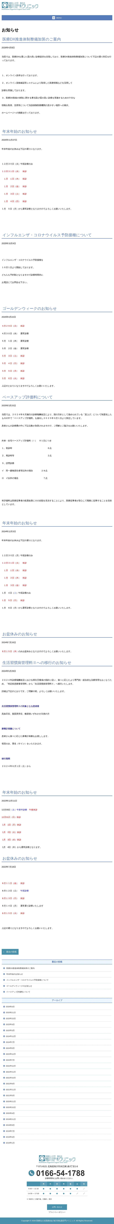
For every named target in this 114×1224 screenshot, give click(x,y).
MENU (57, 17)
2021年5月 (10, 1095)
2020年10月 (11, 1107)
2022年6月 (10, 1084)
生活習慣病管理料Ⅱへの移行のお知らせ (36, 663)
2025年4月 (10, 1024)
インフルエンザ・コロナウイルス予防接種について (47, 235)
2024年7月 (10, 1042)
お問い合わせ (57, 1207)
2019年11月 (11, 1119)
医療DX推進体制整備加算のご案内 (31, 39)
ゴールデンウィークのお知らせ (29, 308)
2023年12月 (11, 1054)
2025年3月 (10, 1030)
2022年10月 (11, 1078)
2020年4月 (10, 1113)
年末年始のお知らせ (19, 131)
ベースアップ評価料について (27, 397)
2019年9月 (10, 1125)
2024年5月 (10, 1048)
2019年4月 (10, 1137)
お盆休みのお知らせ (19, 634)
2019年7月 (10, 1131)
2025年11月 (11, 1012)
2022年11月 (11, 1072)
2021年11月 (11, 1090)
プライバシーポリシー (57, 1212)
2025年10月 (11, 1018)
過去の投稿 (11, 952)
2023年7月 (10, 1060)
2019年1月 (10, 1143)
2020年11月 (11, 1101)
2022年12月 (11, 1066)
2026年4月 (10, 1007)
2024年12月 (11, 1036)
